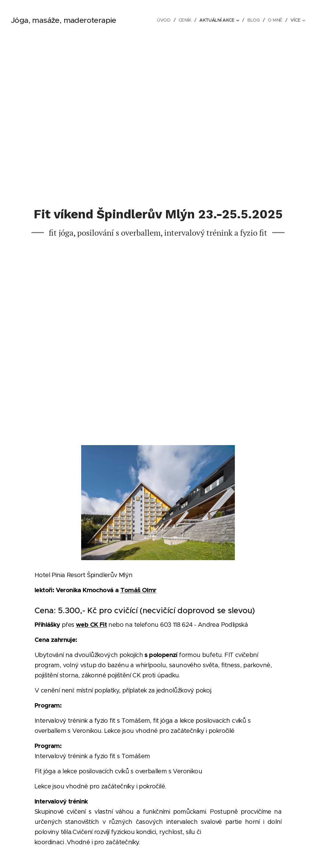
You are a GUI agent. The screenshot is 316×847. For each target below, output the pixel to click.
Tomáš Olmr (138, 590)
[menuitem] (162, 20)
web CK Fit (91, 625)
